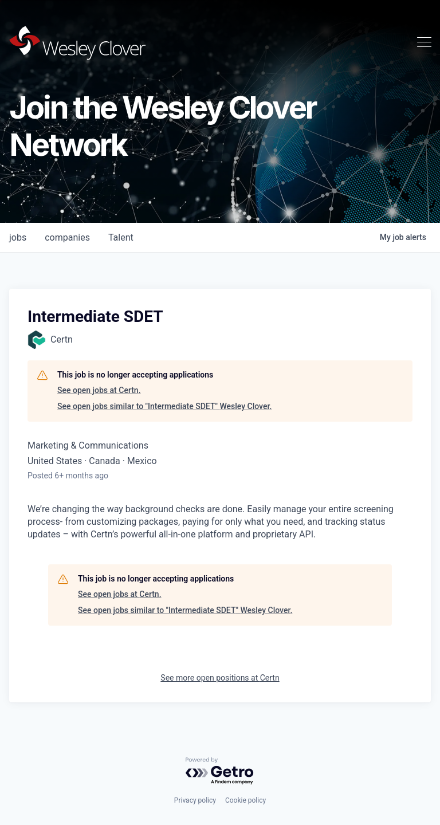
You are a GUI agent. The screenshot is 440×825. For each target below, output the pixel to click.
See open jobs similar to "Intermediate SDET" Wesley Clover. (164, 406)
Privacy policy (195, 800)
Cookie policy (245, 800)
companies (67, 237)
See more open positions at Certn (219, 677)
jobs (17, 237)
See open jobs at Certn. (99, 390)
